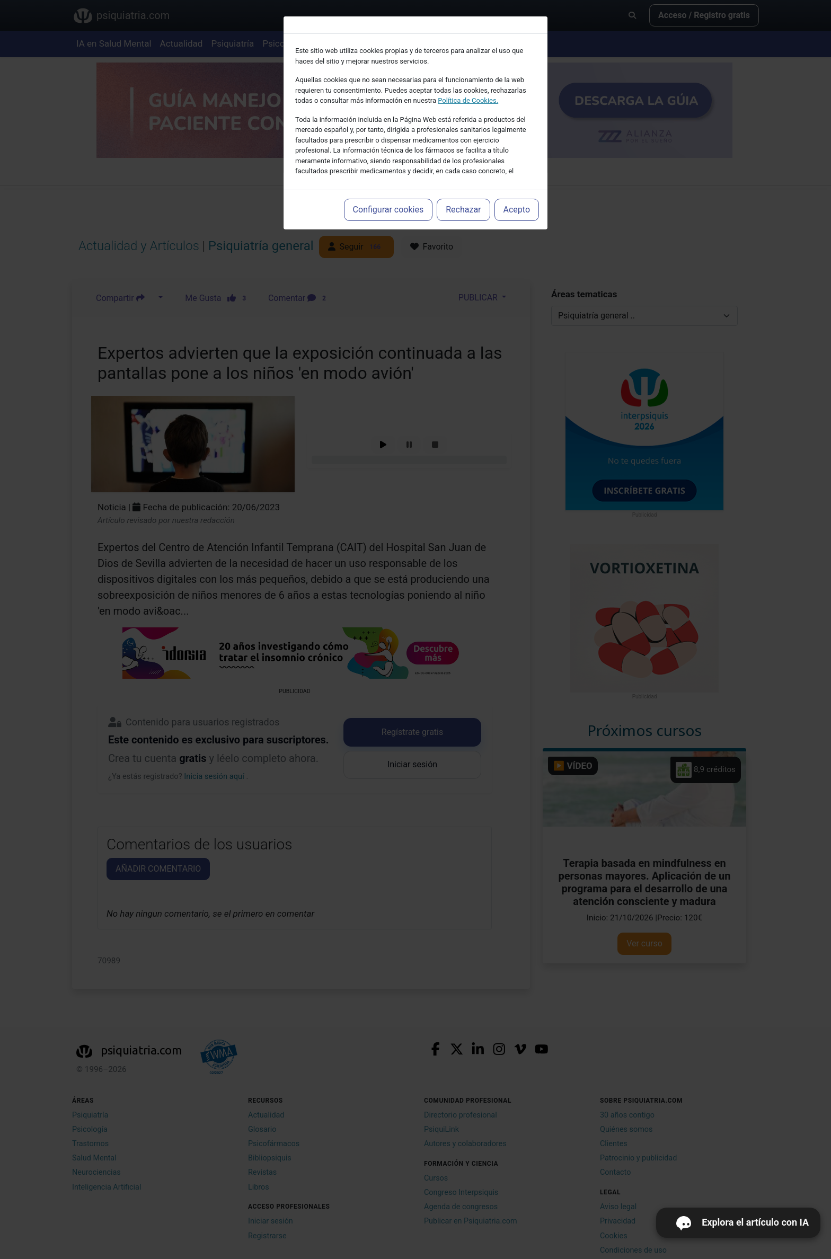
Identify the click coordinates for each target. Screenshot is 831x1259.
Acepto (516, 210)
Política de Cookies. (468, 100)
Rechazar (463, 210)
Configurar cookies (388, 210)
